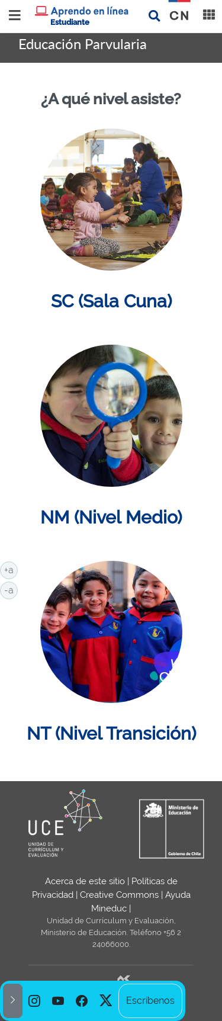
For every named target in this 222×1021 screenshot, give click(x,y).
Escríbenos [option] (150, 1000)
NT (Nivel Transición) (111, 733)
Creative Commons (119, 895)
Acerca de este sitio (85, 881)
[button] (12, 1001)
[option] (34, 1001)
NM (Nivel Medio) (111, 517)
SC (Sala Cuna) (111, 301)
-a (11, 589)
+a (11, 569)
